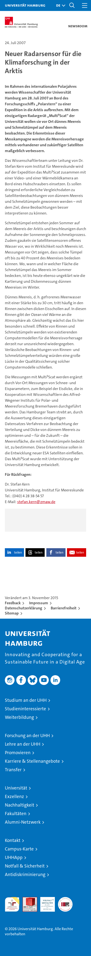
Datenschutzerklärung (23, 608)
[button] (59, 5)
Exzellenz (14, 796)
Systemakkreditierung (65, 899)
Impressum (38, 602)
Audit (27, 899)
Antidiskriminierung (25, 874)
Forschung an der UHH (27, 735)
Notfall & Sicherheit (25, 866)
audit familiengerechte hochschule (12, 904)
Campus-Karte (19, 849)
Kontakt (12, 840)
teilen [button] (18, 552)
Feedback (13, 602)
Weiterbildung (19, 717)
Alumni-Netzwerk (23, 822)
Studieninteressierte (25, 709)
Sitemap (12, 613)
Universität (16, 788)
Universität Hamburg (25, 5)
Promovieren (18, 753)
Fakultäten (15, 813)
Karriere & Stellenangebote (32, 761)
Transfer (13, 770)
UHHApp (14, 857)
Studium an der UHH (26, 700)
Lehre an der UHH (22, 744)
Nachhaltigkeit (19, 805)
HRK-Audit (45, 902)
